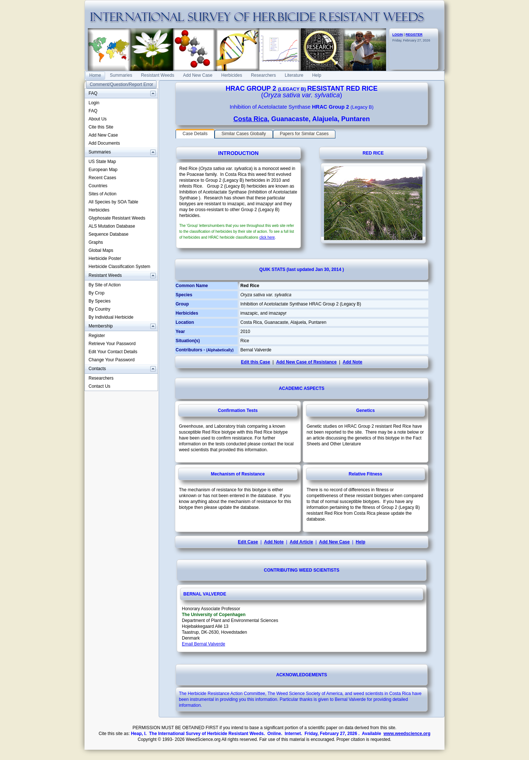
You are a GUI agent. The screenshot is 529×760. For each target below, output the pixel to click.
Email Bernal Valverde (203, 644)
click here (267, 237)
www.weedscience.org (407, 733)
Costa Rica (250, 119)
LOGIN (397, 34)
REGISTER (414, 34)
